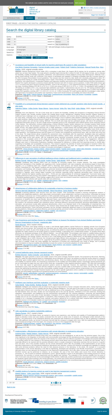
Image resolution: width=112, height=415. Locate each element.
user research (67, 244)
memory (76, 273)
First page (11, 23)
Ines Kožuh (41, 160)
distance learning (49, 362)
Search (29, 18)
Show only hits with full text (28, 55)
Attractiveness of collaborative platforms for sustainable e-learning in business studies (46, 188)
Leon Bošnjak (45, 255)
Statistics (85, 18)
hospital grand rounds (68, 149)
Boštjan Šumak (20, 160)
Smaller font (102, 15)
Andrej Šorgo (51, 160)
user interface (57, 323)
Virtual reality (47, 94)
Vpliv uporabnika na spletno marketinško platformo (33, 311)
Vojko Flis (63, 108)
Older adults (27, 94)
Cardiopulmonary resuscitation (61, 94)
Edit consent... (80, 3)
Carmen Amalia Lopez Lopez (49, 67)
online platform (66, 323)
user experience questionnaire (59, 150)
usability (39, 180)
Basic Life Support (78, 94)
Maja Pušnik (31, 160)
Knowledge (87, 94)
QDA (59, 180)
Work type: (10, 47)
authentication (33, 273)
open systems (59, 375)
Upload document (63, 18)
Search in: (10, 52)
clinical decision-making (52, 149)
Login (100, 18)
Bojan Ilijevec (43, 108)
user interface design (45, 244)
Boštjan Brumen (21, 255)
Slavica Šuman (20, 313)
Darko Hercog (43, 333)
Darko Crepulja (33, 255)
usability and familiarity (42, 150)
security (25, 273)
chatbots (65, 180)
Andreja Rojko (20, 333)
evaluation (62, 301)
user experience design (30, 244)
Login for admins (102, 411)
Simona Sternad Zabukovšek (25, 191)
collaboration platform (42, 210)
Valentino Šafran (21, 108)
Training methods (36, 94)
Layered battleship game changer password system (34, 252)
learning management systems (44, 375)
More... (37, 100)
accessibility (68, 375)
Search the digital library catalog (37, 23)
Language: (10, 50)
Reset (51, 57)
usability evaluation (62, 362)
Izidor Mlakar (80, 108)
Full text (20, 98)
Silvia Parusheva (56, 191)
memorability (83, 273)
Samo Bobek (68, 191)
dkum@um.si (31, 411)
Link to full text (22, 379)
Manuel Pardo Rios (92, 67)
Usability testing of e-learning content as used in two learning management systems (45, 371)
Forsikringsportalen (29, 323)
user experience (28, 180)
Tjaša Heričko (30, 285)
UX (35, 180)
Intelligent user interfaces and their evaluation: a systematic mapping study (42, 282)
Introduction (13, 18)
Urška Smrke (33, 108)
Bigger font (94, 15)
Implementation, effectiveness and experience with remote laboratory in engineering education (49, 331)
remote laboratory (28, 362)
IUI (40, 301)
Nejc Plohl (71, 108)
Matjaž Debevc (32, 333)
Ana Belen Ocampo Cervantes (26, 67)
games (71, 273)
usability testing (77, 244)
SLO (87, 8)
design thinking (57, 244)
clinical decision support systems (33, 149)
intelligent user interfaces (31, 301)
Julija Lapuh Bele (33, 373)
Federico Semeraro (77, 67)
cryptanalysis (64, 273)
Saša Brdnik (61, 160)
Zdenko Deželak (43, 191)
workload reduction (75, 150)
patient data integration (83, 149)
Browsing (42, 18)
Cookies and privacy (100, 8)
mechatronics (39, 362)
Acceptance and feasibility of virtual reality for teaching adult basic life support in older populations (50, 65)
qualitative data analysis (50, 180)
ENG (91, 8)
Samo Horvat (54, 108)
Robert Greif (64, 67)
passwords (41, 273)
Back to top (11, 387)
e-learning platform (29, 210)
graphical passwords (52, 273)
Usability (95, 94)
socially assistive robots (26, 150)
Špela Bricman (20, 225)
